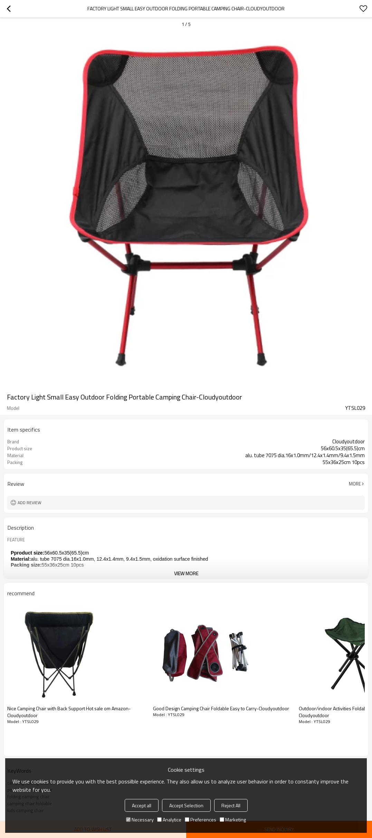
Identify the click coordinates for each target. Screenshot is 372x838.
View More (186, 573)
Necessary (140, 819)
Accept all (141, 805)
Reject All (230, 805)
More (355, 483)
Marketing (233, 819)
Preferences (200, 819)
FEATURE (16, 539)
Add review (29, 502)
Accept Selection (186, 805)
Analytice (169, 819)
